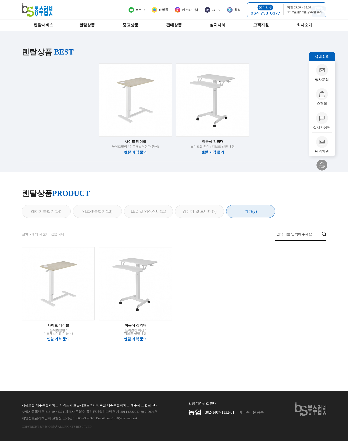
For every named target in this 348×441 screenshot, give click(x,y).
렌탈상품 (87, 25)
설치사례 (217, 25)
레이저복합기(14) (46, 211)
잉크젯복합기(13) (97, 211)
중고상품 (130, 25)
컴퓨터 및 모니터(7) (199, 211)
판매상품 (174, 25)
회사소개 (304, 25)
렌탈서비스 (43, 25)
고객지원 (261, 25)
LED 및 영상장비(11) (148, 211)
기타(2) (250, 211)
